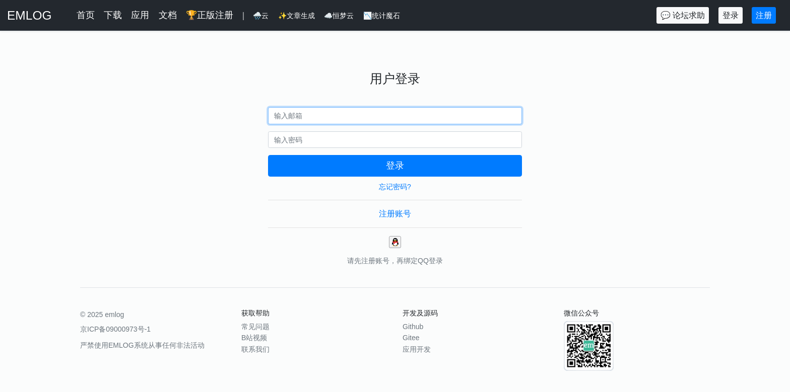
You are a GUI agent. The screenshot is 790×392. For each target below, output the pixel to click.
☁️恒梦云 (339, 16)
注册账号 (395, 213)
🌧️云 (261, 16)
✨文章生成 (296, 16)
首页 (86, 15)
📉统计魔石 (381, 16)
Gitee (411, 338)
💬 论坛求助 (683, 15)
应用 (140, 15)
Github (413, 327)
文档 (168, 15)
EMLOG (29, 15)
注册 (764, 15)
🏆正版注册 (209, 15)
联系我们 (255, 349)
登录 (730, 15)
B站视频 (254, 338)
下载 (113, 15)
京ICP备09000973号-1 (115, 329)
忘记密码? (395, 187)
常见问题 (255, 327)
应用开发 (417, 349)
